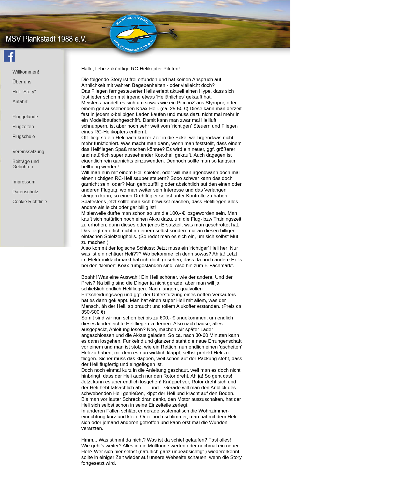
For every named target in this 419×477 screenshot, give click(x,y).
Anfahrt (20, 101)
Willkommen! (25, 71)
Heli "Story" (24, 91)
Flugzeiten (23, 126)
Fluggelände (25, 116)
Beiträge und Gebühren (25, 164)
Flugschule (23, 136)
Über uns (21, 81)
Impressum (23, 181)
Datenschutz (25, 191)
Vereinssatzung (28, 151)
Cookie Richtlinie (29, 201)
